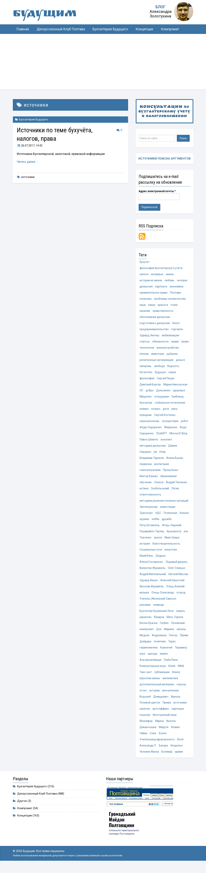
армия (179, 759)
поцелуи (145, 721)
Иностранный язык (165, 721)
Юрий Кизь (146, 560)
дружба (166, 523)
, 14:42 (29, 145)
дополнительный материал (157, 690)
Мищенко (146, 398)
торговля (177, 330)
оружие (144, 523)
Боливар (166, 759)
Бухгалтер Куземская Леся (157, 616)
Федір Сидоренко (151, 429)
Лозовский (178, 628)
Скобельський (160, 492)
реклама (145, 609)
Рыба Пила (171, 665)
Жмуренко (170, 429)
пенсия (144, 355)
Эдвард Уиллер (149, 336)
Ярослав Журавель (152, 591)
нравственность (163, 311)
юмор (151, 305)
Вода (183, 429)
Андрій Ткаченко (176, 485)
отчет (143, 697)
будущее (160, 374)
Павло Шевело (149, 442)
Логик (175, 492)
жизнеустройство (167, 349)
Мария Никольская (175, 386)
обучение (146, 485)
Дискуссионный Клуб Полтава (61, 29)
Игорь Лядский (171, 529)
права (175, 343)
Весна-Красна (148, 628)
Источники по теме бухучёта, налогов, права (59, 134)
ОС (141, 392)
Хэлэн (162, 740)
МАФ (181, 672)
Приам (184, 641)
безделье (176, 752)
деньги (180, 361)
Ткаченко (145, 541)
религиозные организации (156, 361)
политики (160, 647)
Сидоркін (145, 454)
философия (147, 380)
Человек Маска (149, 759)
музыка (144, 597)
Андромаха (159, 641)
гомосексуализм (150, 473)
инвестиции (167, 510)
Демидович (160, 703)
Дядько (161, 560)
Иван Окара (172, 541)
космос (155, 411)
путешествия (170, 423)
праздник (146, 417)
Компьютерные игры (153, 672)
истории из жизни (151, 280)
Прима (167, 709)
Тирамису (181, 653)
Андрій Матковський (153, 579)
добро (150, 392)
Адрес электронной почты (157, 191)
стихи (174, 305)
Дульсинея (163, 392)
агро (142, 659)
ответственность (150, 498)
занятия (145, 715)
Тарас (172, 647)
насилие (145, 311)
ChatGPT (161, 436)
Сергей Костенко (164, 417)
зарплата (161, 287)
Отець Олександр (162, 597)
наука (172, 374)
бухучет (145, 262)
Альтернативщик (150, 665)
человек (182, 280)
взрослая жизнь (150, 684)
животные (157, 355)
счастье (145, 343)
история (145, 548)
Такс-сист (146, 678)
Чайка (143, 740)
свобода (159, 367)
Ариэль (175, 703)
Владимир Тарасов (152, 460)
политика (145, 299)
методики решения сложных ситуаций (164, 504)
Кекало (184, 516)
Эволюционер (149, 510)
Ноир (162, 454)
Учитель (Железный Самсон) (158, 603)
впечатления (170, 697)
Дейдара (145, 647)
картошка (178, 715)
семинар (158, 609)
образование (168, 479)
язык (143, 305)
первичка (146, 467)
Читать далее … (28, 161)
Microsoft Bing (178, 436)
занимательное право (154, 293)
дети (166, 411)
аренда (152, 659)
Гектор (173, 641)
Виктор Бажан (149, 479)
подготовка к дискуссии (155, 324)
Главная (22, 29)
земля (164, 659)
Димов (172, 448)
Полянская (170, 516)
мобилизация (170, 336)
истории (154, 697)
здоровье (179, 392)
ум (155, 454)
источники (28, 176)
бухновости (174, 535)
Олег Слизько (176, 572)
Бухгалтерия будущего (110, 29)
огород (180, 597)
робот (184, 423)
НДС (158, 516)
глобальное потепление (170, 405)
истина (144, 492)
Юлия (171, 672)
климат (144, 411)
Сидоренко (147, 436)
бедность (173, 367)
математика (170, 684)
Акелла (171, 728)
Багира (163, 752)
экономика (176, 287)
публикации (162, 678)
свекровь (145, 367)
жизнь (170, 274)
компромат (147, 634)
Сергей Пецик (165, 380)
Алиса (176, 678)
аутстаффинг (160, 715)
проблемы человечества (170, 299)
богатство (146, 374)
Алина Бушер (174, 460)
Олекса (158, 485)
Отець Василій (175, 591)
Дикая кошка (148, 734)
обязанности (160, 343)
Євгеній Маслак (178, 579)
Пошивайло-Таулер (152, 535)
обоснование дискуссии (155, 318)
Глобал (164, 628)
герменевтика (149, 653)
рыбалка (172, 355)
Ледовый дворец (176, 566)
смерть (180, 616)
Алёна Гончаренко (151, 566)
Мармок (169, 634)
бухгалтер (146, 405)
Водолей (145, 703)
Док (158, 634)
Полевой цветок (150, 709)
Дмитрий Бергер (150, 386)
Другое (22, 808)
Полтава (175, 293)
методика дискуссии (153, 448)
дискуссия (146, 287)
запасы (181, 634)
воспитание (161, 467)
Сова (153, 740)
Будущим (51, 14)
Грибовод (177, 398)
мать (174, 411)
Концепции (144, 29)
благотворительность (166, 548)
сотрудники (161, 398)
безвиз (175, 734)
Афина (159, 728)
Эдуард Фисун (149, 585)
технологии (147, 349)
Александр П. (148, 752)
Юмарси (159, 622)
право (185, 343)
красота (163, 305)
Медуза (144, 641)
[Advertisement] (103, 63)
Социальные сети (151, 554)
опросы (181, 690)
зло (186, 535)
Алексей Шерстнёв (172, 585)
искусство (171, 554)
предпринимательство (154, 330)
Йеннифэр (146, 728)
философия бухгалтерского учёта (161, 268)
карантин (145, 622)
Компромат (170, 29)
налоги (144, 274)
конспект (166, 442)
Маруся (163, 734)
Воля (180, 746)
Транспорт (146, 516)
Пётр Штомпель (150, 529)
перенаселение (149, 423)
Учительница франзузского (157, 746)
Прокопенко (170, 473)
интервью (157, 274)
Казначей (166, 653)
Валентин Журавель (152, 572)
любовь (169, 280)
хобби (155, 523)
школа (158, 541)
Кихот (176, 324)
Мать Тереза (175, 622)
